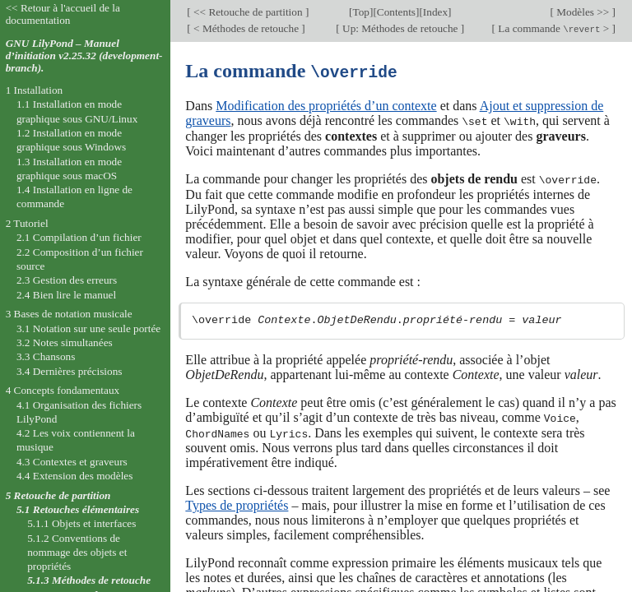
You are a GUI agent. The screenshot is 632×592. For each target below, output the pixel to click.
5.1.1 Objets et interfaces (81, 523)
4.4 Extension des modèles (74, 475)
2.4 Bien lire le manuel (66, 295)
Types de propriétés (236, 503)
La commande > (553, 28)
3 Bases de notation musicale (69, 314)
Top (361, 12)
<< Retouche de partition (248, 12)
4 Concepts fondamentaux (63, 390)
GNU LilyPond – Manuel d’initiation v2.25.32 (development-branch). (84, 55)
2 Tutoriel (27, 223)
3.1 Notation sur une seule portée (88, 328)
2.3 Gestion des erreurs (66, 280)
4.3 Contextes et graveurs (72, 462)
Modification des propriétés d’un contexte (326, 105)
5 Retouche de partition (58, 495)
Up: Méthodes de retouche (400, 28)
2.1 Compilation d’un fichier (79, 237)
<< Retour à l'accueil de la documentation (63, 14)
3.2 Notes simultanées (64, 342)
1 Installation (34, 90)
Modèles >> (583, 12)
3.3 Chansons (46, 356)
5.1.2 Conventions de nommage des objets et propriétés (77, 552)
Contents (396, 12)
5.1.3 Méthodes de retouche (89, 580)
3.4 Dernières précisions (69, 371)
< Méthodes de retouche (246, 28)
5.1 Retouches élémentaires (77, 509)
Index (435, 12)
